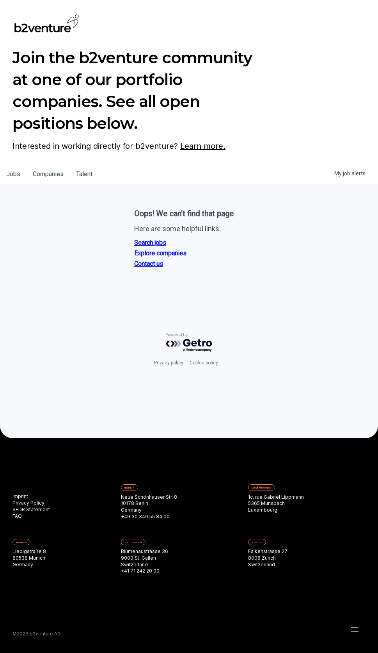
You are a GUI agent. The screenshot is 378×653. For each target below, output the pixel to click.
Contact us (148, 264)
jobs (13, 174)
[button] (355, 630)
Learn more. (202, 146)
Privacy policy (168, 363)
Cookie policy (204, 363)
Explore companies (160, 253)
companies (48, 174)
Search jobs (150, 242)
